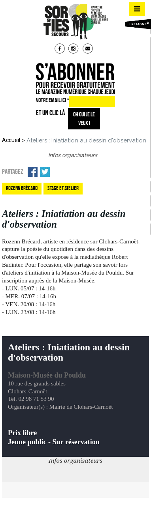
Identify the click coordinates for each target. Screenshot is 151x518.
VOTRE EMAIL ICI (52, 100)
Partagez (12, 172)
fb (60, 49)
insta (74, 49)
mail (88, 49)
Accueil (11, 140)
